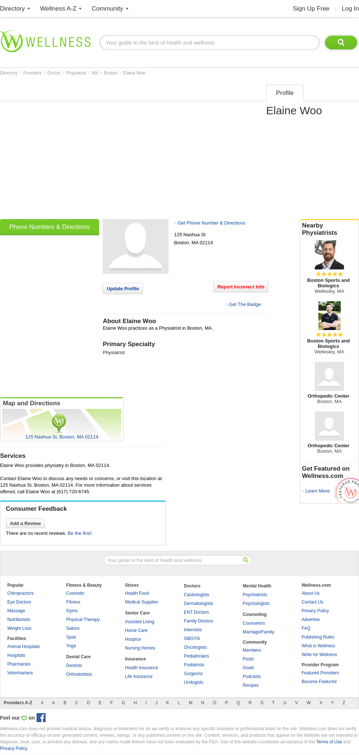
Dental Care (78, 656)
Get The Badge (245, 304)
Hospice (133, 639)
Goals (248, 667)
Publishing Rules (318, 637)
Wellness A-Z (58, 8)
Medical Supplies (141, 602)
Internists (193, 629)
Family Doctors (198, 621)
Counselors (254, 623)
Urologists (193, 682)
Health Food (137, 593)
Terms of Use (329, 741)
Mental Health (257, 586)
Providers (33, 73)
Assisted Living (139, 621)
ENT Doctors (196, 612)
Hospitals (16, 655)
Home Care (136, 630)
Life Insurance (138, 676)
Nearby (329, 229)
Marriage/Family (258, 632)
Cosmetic (75, 593)
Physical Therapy (83, 619)
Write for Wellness (319, 654)
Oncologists (195, 647)
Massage (16, 610)
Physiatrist (76, 73)
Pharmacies (18, 664)
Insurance (135, 659)
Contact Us (312, 602)
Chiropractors (20, 593)
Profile (285, 92)
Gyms (72, 610)
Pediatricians (196, 656)
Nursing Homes (140, 648)
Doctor (55, 73)
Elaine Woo (134, 73)
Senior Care (137, 613)
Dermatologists (198, 603)
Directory (12, 8)
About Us (311, 593)
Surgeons (193, 673)
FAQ (306, 628)
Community (107, 8)
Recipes (250, 685)
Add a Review (25, 523)
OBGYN (192, 638)
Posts (248, 659)
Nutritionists (18, 619)
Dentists (74, 665)
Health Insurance (141, 667)
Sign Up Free (311, 8)
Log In (350, 8)
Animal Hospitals (23, 646)
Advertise (311, 619)
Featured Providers (320, 672)
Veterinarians (20, 672)
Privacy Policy (315, 610)
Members (252, 650)
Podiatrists (194, 664)
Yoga (71, 645)
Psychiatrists (255, 594)
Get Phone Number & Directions (212, 223)
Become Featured (319, 681)
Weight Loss (19, 628)
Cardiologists (196, 594)
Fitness (73, 602)
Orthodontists (79, 674)
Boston (111, 73)
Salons (73, 628)
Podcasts (252, 676)
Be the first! (80, 533)
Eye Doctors (19, 602)
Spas (71, 637)
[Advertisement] (68, 149)
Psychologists (256, 603)
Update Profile (123, 288)
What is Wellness (318, 645)
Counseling (255, 614)
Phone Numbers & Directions (50, 226)
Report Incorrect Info (241, 287)
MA (95, 73)
